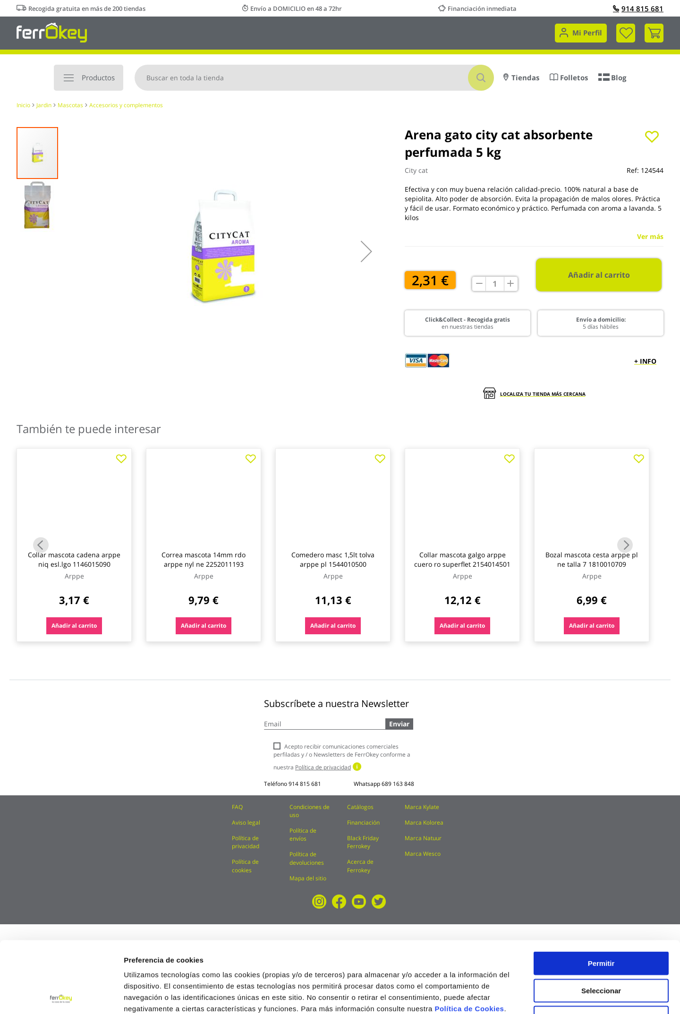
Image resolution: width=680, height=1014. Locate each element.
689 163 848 (398, 784)
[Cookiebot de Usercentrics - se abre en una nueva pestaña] (61, 995)
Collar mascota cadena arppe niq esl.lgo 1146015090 (74, 559)
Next (625, 545)
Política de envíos (302, 835)
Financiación (363, 822)
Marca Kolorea (424, 822)
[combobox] (314, 78)
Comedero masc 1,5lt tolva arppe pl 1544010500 (332, 559)
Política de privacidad (245, 842)
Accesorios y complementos (126, 105)
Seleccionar (601, 919)
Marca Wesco (423, 854)
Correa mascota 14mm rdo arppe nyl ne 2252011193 (204, 559)
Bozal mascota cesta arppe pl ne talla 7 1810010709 (591, 559)
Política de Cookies (469, 937)
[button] (366, 251)
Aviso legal (246, 822)
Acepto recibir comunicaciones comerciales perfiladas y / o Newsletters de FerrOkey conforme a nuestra (341, 756)
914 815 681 (638, 8)
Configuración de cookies (522, 995)
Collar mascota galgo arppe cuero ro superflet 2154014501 (462, 559)
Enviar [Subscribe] (399, 723)
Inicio (23, 105)
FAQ (237, 807)
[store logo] (52, 32)
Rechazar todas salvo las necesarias (601, 950)
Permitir (601, 892)
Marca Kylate (422, 807)
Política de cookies (245, 866)
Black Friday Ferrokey (363, 842)
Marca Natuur (423, 838)
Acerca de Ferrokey (360, 866)
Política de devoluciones (306, 858)
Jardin (43, 105)
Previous (41, 545)
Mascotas (70, 105)
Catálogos (360, 807)
